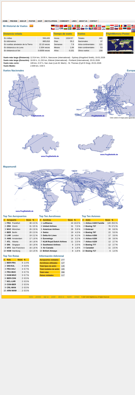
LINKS (74, 21)
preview (38, 297)
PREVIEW (13, 21)
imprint (69, 297)
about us (61, 297)
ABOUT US (83, 21)
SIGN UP (23, 21)
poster (53, 297)
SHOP (40, 21)
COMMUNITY (64, 21)
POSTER (32, 21)
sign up (46, 297)
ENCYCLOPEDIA (51, 21)
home (31, 297)
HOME (5, 21)
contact (76, 297)
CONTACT (93, 21)
